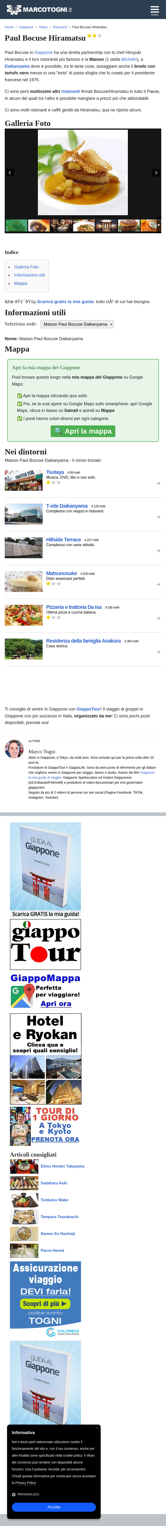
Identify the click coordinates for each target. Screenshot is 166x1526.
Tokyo (43, 27)
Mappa (20, 283)
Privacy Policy (25, 1483)
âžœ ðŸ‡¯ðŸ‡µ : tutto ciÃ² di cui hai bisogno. (78, 301)
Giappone (26, 27)
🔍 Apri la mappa (83, 431)
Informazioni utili (29, 275)
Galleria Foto (26, 267)
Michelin (129, 59)
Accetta (54, 1507)
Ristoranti (60, 27)
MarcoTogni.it (39, 10)
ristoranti (70, 91)
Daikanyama (17, 66)
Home (9, 27)
